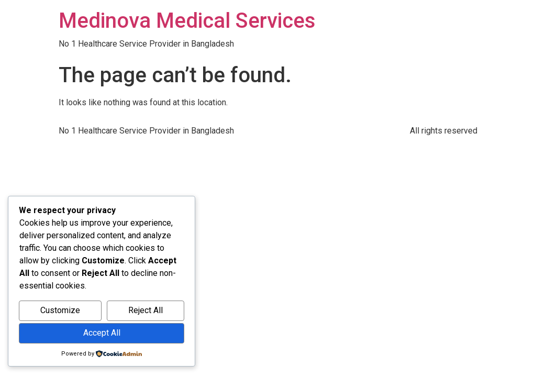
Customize (60, 310)
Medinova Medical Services (187, 20)
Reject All (145, 310)
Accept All (101, 333)
